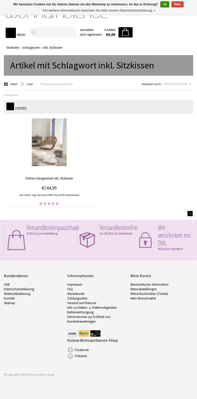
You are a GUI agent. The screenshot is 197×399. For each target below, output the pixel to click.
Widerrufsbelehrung (17, 294)
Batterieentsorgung (80, 312)
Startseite (12, 47)
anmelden (87, 30)
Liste (27, 84)
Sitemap (9, 303)
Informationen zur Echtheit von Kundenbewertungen (89, 319)
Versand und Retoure (81, 303)
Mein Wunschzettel (143, 298)
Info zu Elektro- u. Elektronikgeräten (92, 307)
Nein (177, 4)
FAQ (70, 289)
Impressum (74, 284)
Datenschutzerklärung (19, 289)
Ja (164, 4)
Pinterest (81, 356)
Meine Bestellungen (144, 289)
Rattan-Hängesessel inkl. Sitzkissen (49, 178)
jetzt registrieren (91, 34)
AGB (6, 284)
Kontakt (9, 298)
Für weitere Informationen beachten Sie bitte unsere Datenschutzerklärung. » (99, 10)
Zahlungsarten (77, 298)
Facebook (82, 350)
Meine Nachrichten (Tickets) (149, 294)
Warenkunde (75, 294)
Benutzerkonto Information (150, 284)
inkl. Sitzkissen (52, 47)
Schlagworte (31, 47)
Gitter (11, 84)
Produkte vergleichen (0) (57, 84)
